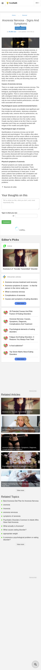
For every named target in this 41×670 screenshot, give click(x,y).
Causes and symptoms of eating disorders (21, 299)
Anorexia (6, 508)
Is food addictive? (16, 346)
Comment (6, 222)
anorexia (6, 505)
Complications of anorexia (15, 295)
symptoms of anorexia (11, 516)
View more (20, 303)
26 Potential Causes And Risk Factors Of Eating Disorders (20, 312)
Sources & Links (10, 187)
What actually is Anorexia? (13, 526)
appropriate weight (10, 534)
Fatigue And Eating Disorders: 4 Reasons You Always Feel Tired (21, 338)
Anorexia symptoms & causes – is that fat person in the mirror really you (21, 287)
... (19, 15)
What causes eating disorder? (14, 530)
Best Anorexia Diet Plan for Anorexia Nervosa (20, 501)
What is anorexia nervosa (15, 292)
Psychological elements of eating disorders (22, 330)
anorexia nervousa (10, 512)
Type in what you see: (9, 213)
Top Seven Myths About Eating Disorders (21, 353)
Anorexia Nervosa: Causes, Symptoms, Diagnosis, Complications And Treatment (20, 321)
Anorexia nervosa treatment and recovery (21, 282)
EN (37, 3)
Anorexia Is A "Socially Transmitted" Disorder (20, 269)
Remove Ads (32, 391)
